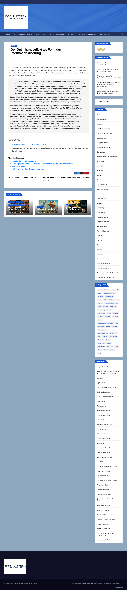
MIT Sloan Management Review (107, 466)
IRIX (76, 70)
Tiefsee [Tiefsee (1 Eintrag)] (109, 343)
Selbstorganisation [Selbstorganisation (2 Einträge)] (103, 330)
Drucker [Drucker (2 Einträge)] (100, 300)
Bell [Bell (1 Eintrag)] (118, 290)
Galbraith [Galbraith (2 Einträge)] (100, 303)
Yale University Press (104, 540)
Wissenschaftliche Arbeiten (105, 277)
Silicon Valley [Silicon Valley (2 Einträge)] (113, 333)
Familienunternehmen (104, 147)
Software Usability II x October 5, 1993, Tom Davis (29, 144)
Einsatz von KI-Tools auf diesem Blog (50, 34)
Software (100, 235)
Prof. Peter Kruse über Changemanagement (27, 169)
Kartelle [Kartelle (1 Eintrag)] (109, 313)
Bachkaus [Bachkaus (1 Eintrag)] (106, 290)
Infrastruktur (101, 161)
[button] (122, 34)
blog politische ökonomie (105, 367)
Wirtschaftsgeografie (103, 263)
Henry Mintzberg (102, 429)
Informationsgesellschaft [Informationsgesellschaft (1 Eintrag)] (104, 310)
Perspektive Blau (102, 485)
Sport (98, 245)
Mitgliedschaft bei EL (87, 34)
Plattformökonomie (13, 204)
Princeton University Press (105, 494)
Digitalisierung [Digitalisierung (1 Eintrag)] (109, 296)
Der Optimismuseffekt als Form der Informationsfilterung (36, 51)
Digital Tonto (101, 383)
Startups (99, 249)
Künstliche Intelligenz (104, 189)
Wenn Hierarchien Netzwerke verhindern (18, 208)
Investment (100, 175)
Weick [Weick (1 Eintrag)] (116, 346)
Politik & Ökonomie (103, 489)
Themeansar (34, 583)
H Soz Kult (100, 420)
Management (11, 202)
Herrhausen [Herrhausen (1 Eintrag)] (113, 306)
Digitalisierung (101, 138)
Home (8, 34)
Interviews (100, 170)
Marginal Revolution (103, 452)
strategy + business (103, 510)
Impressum (71, 34)
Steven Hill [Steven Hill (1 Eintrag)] (100, 339)
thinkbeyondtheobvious (104, 515)
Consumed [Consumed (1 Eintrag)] (101, 296)
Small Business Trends (104, 505)
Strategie (100, 254)
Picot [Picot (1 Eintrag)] (116, 323)
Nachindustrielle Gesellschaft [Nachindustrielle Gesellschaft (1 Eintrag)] (106, 323)
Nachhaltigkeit (101, 208)
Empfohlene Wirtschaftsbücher (107, 387)
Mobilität (99, 203)
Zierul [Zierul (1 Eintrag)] (99, 353)
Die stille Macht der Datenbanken (23, 161)
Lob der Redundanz (46, 209)
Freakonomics (101, 406)
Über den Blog (104, 34)
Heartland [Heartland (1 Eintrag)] (105, 306)
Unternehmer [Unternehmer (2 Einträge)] (101, 346)
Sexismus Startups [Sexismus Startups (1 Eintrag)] (103, 333)
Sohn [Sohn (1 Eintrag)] (99, 336)
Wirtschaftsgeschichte (104, 268)
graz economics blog (103, 410)
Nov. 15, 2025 (13, 212)
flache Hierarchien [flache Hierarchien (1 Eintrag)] (114, 300)
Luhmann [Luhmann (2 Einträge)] (115, 313)
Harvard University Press (105, 424)
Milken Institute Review (104, 457)
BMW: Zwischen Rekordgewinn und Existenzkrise (74, 209)
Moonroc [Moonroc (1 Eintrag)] (100, 320)
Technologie (101, 259)
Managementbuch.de (104, 448)
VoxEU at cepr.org (103, 524)
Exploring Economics (103, 392)
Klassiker (100, 180)
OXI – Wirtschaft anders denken (107, 480)
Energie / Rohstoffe (103, 143)
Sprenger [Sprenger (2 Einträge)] (105, 336)
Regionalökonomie (103, 231)
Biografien (100, 124)
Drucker (22, 212)
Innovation (100, 166)
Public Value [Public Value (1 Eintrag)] (101, 326)
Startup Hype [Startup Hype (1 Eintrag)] (113, 336)
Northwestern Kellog (103, 471)
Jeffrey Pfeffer (101, 434)
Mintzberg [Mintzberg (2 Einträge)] (107, 316)
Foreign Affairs (101, 401)
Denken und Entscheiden (105, 133)
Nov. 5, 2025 (70, 212)
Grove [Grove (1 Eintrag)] (99, 306)
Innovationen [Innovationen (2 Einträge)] (101, 313)
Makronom (100, 443)
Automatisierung (102, 119)
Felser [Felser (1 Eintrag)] (105, 300)
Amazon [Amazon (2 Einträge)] (100, 290)
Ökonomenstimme (103, 475)
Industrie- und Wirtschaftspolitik (107, 156)
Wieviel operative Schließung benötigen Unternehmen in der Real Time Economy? (42, 164)
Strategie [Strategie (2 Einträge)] (107, 339)
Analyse (99, 115)
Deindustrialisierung (103, 129)
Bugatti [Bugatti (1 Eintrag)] (99, 293)
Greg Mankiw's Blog (103, 415)
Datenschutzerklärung (23, 34)
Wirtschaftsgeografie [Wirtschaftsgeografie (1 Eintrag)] (109, 349)
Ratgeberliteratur (102, 226)
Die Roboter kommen (19, 166)
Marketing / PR (102, 198)
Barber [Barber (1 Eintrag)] (113, 290)
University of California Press (106, 519)
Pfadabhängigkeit (102, 217)
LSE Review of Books (104, 438)
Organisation (20, 202)
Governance (101, 152)
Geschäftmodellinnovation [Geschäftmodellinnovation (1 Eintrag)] (112, 303)
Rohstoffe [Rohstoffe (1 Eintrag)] (114, 326)
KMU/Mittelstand (102, 184)
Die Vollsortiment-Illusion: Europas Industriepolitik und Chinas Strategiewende (108, 84)
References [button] (14, 139)
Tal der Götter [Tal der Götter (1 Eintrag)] (101, 343)
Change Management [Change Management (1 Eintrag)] (109, 293)
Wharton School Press (104, 529)
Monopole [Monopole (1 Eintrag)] (115, 316)
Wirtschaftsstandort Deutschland (107, 273)
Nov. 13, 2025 (42, 212)
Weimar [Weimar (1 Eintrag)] (100, 349)
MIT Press (100, 462)
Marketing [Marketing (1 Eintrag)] (100, 316)
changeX (100, 378)
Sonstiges (13, 45)
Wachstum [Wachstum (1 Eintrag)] (110, 346)
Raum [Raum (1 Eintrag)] (108, 326)
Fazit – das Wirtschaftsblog (105, 396)
